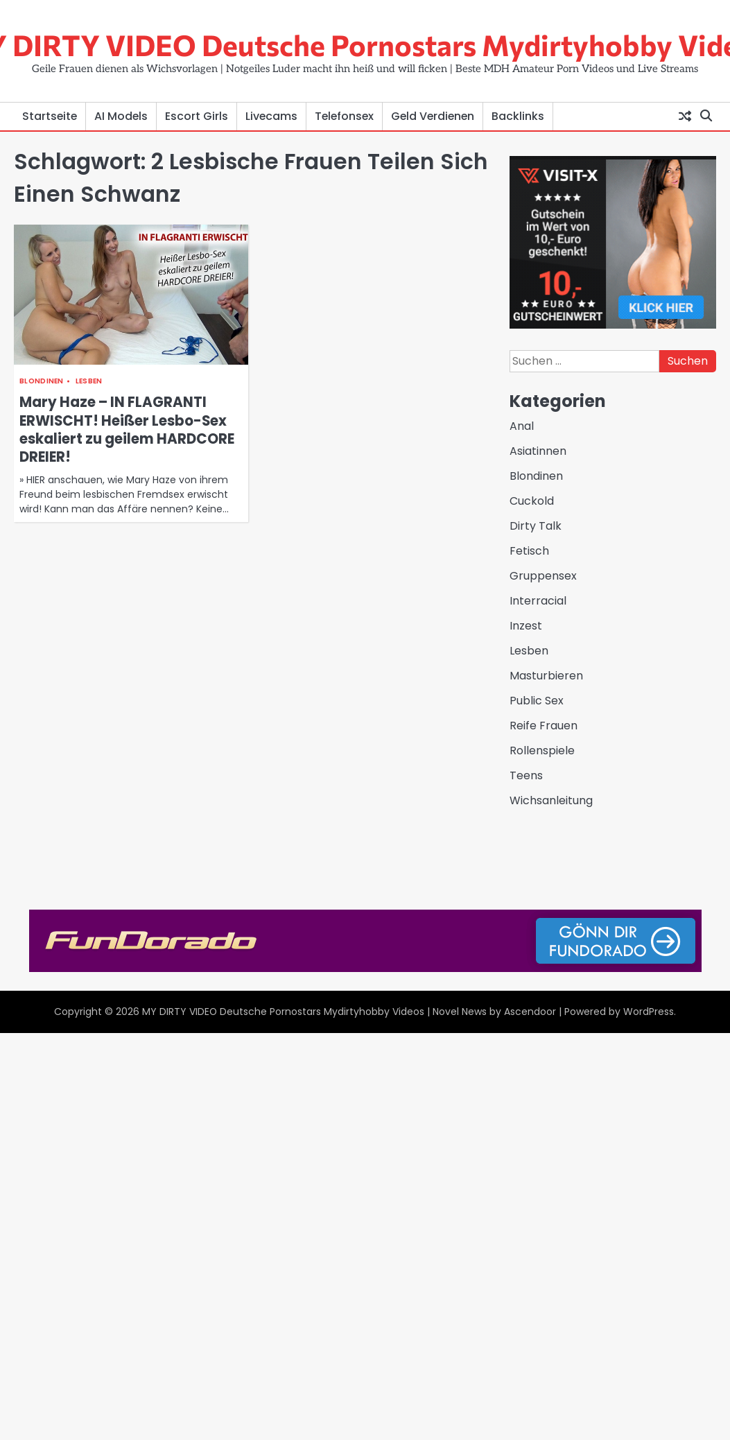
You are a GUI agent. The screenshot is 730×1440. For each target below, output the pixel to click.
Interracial (538, 601)
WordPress (648, 1011)
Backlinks (518, 116)
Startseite (49, 116)
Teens (526, 775)
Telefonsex (344, 116)
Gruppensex (543, 576)
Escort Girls (196, 116)
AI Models (121, 116)
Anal (522, 426)
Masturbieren (546, 676)
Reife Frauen (543, 726)
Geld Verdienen (432, 116)
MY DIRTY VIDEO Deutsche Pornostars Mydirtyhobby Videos (283, 1011)
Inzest (526, 626)
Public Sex (537, 701)
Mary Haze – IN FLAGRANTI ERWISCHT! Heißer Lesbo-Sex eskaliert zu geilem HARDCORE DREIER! (126, 429)
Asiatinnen (538, 451)
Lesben (89, 381)
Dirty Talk (536, 526)
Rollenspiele (542, 750)
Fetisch (529, 551)
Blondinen (41, 381)
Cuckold (532, 501)
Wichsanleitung (551, 800)
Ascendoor (530, 1011)
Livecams (271, 116)
